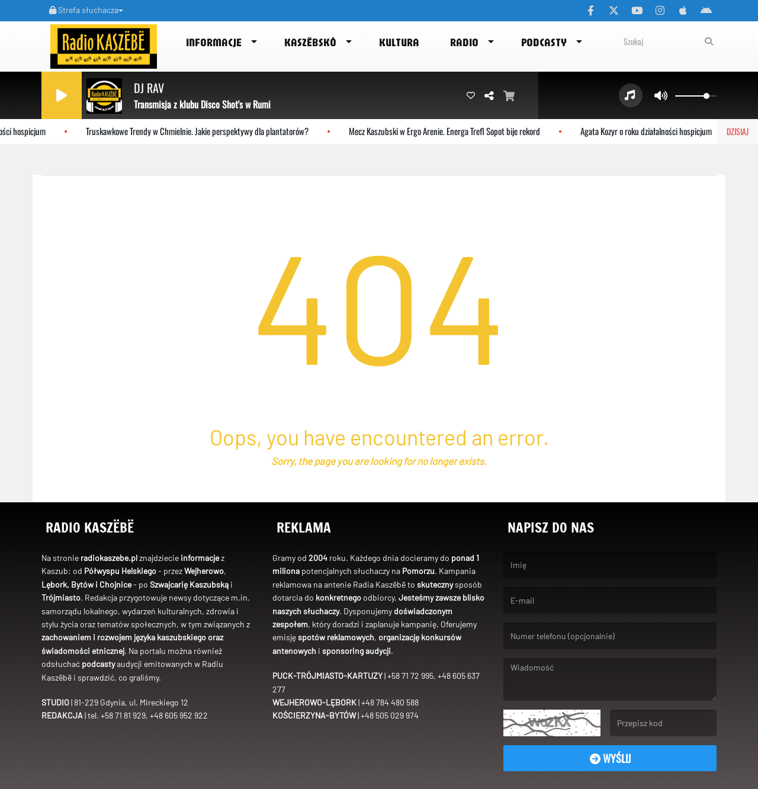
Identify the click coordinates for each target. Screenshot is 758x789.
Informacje (214, 42)
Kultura (399, 42)
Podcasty (544, 42)
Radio (464, 42)
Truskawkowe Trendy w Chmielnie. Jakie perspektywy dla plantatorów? (202, 130)
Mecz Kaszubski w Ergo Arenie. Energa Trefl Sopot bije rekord (449, 130)
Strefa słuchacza (86, 10)
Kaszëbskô (310, 42)
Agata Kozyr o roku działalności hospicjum (651, 130)
